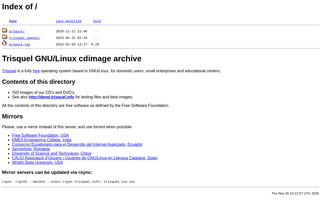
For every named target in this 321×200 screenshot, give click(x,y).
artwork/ (17, 31)
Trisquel (9, 71)
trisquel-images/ (24, 37)
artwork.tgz (20, 44)
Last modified (68, 21)
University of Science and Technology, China (51, 153)
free (36, 71)
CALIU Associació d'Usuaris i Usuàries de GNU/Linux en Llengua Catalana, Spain (84, 158)
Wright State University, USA (37, 162)
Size (97, 21)
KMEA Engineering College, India (41, 140)
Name (13, 21)
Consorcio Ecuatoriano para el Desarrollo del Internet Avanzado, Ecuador (77, 144)
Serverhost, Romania (31, 149)
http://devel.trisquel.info (51, 97)
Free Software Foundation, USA (40, 135)
